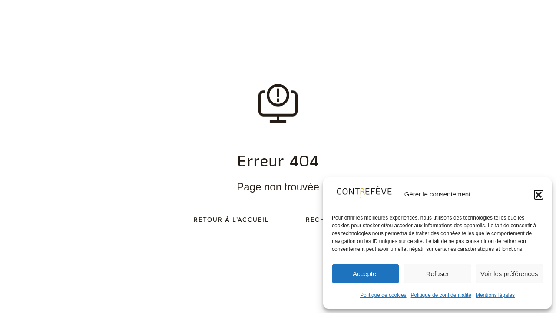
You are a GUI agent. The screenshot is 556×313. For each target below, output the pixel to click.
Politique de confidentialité (441, 295)
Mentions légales (495, 295)
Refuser (437, 273)
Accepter (365, 273)
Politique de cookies (383, 295)
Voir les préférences (509, 273)
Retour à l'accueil (231, 219)
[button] (538, 194)
